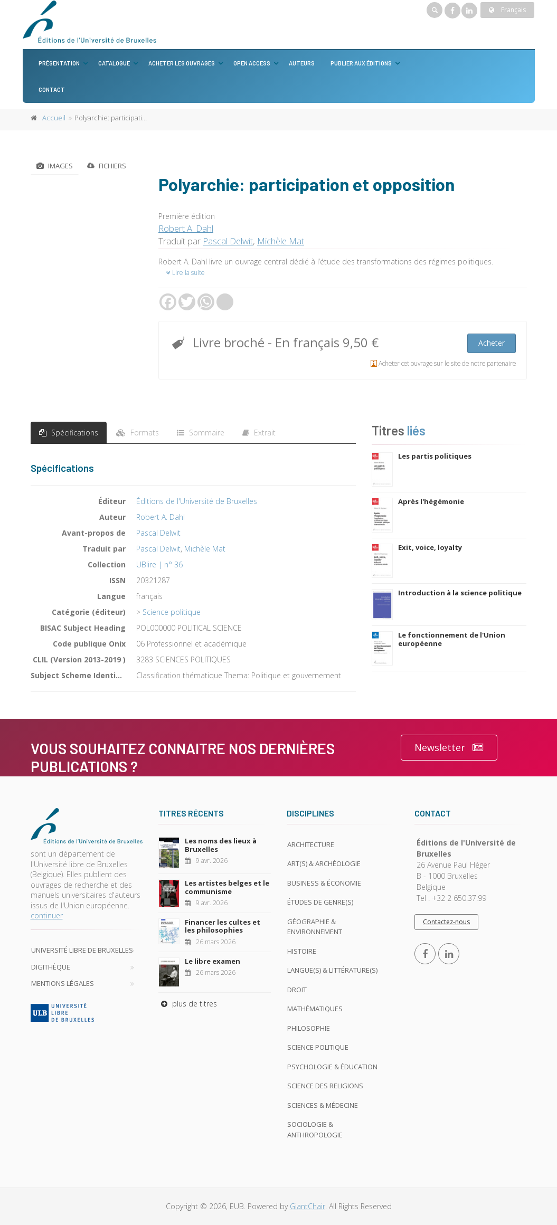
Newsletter (449, 747)
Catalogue (114, 63)
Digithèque (50, 967)
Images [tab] (54, 165)
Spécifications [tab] (68, 433)
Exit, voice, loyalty (430, 547)
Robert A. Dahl (185, 228)
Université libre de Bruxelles (82, 950)
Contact (52, 89)
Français (507, 9)
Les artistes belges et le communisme (227, 887)
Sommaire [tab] (200, 433)
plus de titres (187, 1004)
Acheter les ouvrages (181, 63)
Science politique (172, 612)
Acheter (491, 343)
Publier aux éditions (361, 63)
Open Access (251, 63)
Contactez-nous (446, 921)
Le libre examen (212, 961)
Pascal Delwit (228, 241)
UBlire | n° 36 (159, 564)
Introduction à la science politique (460, 592)
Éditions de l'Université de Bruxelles (196, 501)
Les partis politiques (434, 456)
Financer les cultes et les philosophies (222, 926)
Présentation (59, 63)
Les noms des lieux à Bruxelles (221, 845)
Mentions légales (62, 983)
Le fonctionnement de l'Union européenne (451, 639)
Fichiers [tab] (106, 164)
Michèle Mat (280, 241)
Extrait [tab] (259, 433)
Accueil (53, 117)
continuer (47, 915)
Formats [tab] (137, 433)
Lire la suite (185, 272)
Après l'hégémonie (431, 501)
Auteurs (302, 63)
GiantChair (307, 1206)
